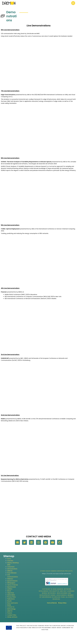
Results (9, 601)
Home (9, 559)
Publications (11, 599)
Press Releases (12, 573)
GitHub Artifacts (12, 617)
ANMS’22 (9, 571)
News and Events (12, 603)
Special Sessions (12, 581)
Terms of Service (12, 585)
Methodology (11, 609)
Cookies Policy (11, 615)
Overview (10, 561)
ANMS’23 (9, 611)
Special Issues (11, 587)
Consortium (10, 567)
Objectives (10, 593)
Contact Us (10, 607)
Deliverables (11, 595)
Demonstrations (12, 569)
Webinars (10, 579)
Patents (9, 613)
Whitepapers (11, 583)
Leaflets (9, 589)
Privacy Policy (11, 597)
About (9, 591)
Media (9, 605)
